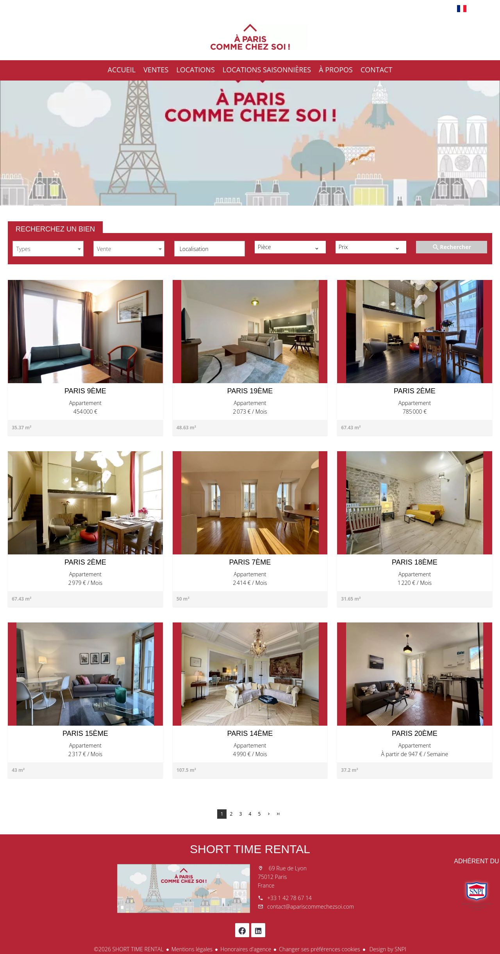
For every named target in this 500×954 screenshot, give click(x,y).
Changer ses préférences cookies (319, 949)
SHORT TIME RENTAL (250, 849)
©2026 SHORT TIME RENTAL (128, 949)
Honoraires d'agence (245, 949)
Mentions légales (191, 949)
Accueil (250, 36)
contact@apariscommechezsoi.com (310, 906)
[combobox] (48, 248)
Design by (387, 949)
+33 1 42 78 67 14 (289, 898)
